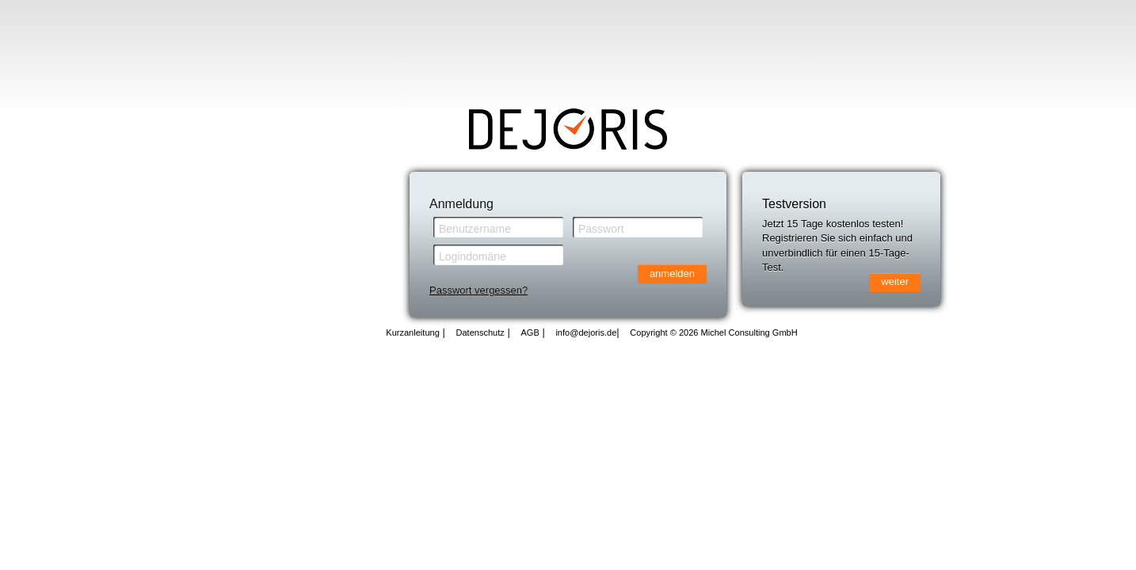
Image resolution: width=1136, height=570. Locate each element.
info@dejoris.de (585, 332)
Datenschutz (480, 332)
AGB (529, 332)
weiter (895, 281)
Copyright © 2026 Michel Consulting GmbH (713, 332)
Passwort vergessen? (478, 290)
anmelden (672, 273)
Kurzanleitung (413, 332)
